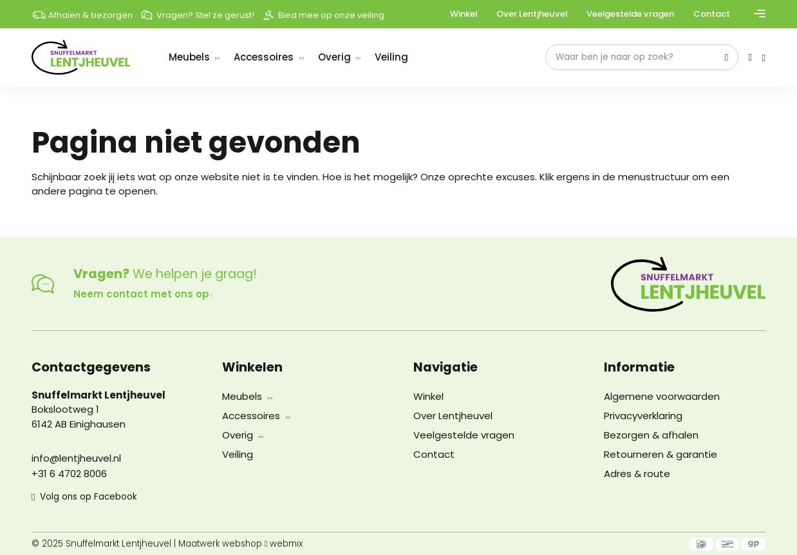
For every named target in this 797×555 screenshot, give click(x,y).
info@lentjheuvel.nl (76, 458)
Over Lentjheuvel (531, 14)
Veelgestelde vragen (630, 14)
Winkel (463, 14)
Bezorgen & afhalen (651, 435)
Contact (711, 14)
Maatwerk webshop (220, 544)
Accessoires (264, 57)
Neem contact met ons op (142, 294)
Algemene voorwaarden (662, 396)
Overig (334, 57)
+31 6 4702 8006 (69, 473)
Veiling (391, 57)
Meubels (189, 57)
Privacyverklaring (643, 415)
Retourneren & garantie (660, 454)
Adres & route (637, 473)
